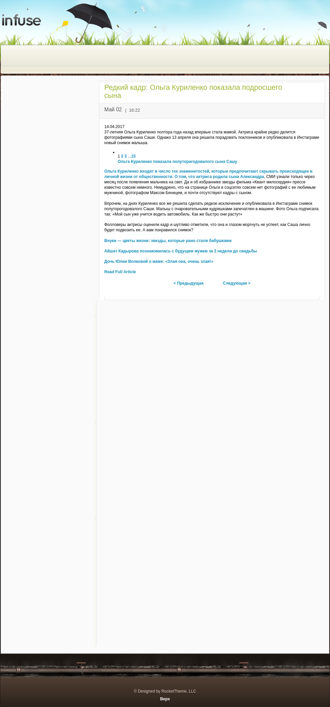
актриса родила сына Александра (230, 176)
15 (133, 156)
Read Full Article (120, 272)
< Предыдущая (188, 283)
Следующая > (237, 283)
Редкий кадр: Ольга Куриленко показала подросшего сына (193, 91)
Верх (165, 699)
